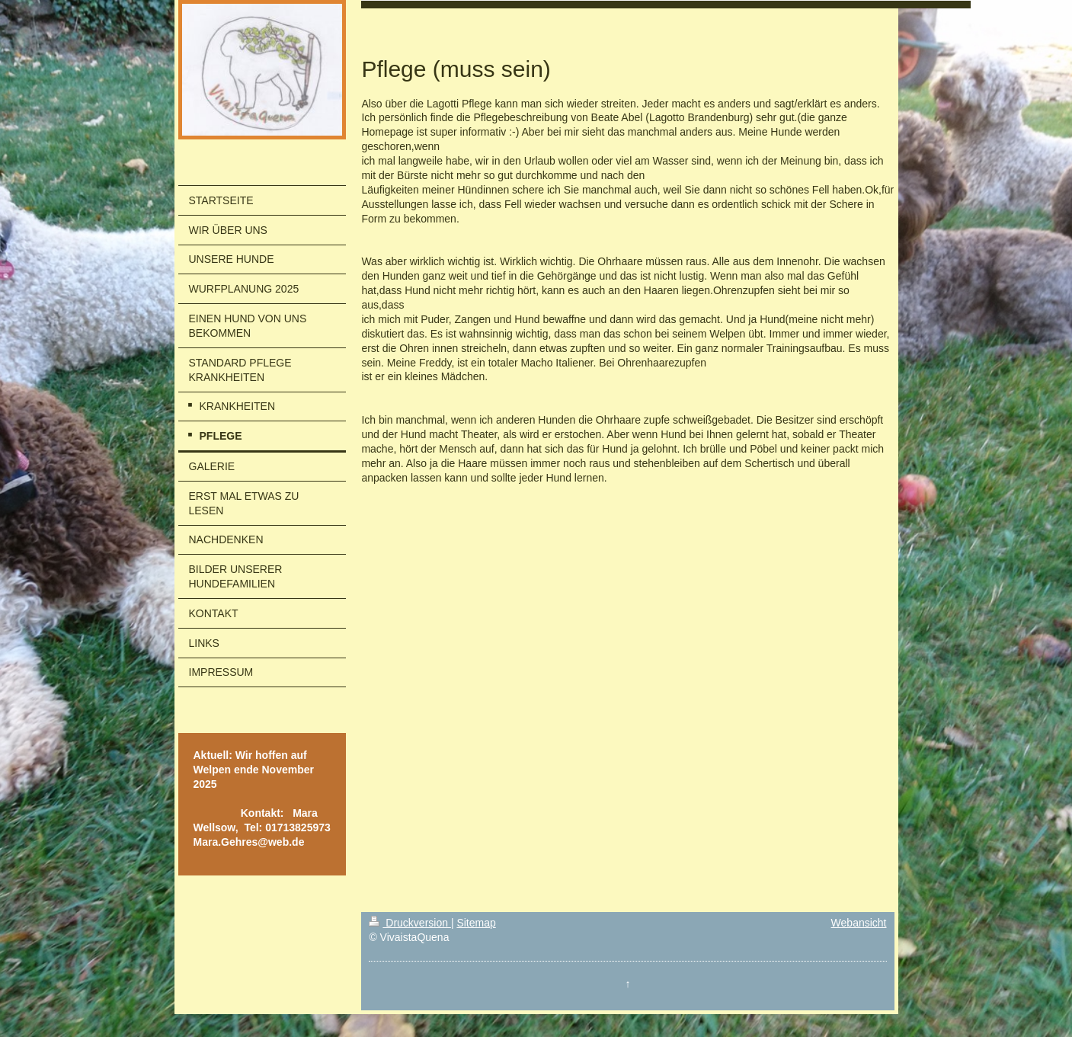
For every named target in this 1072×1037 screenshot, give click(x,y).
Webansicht (859, 923)
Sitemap (475, 923)
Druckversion (409, 923)
